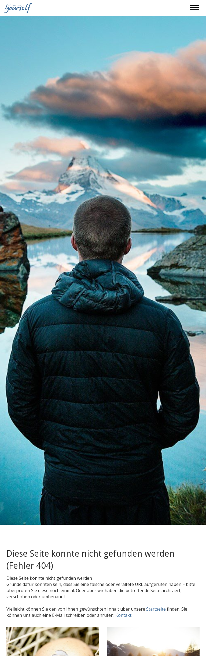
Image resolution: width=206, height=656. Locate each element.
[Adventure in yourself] (18, 7)
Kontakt (123, 615)
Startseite (156, 609)
